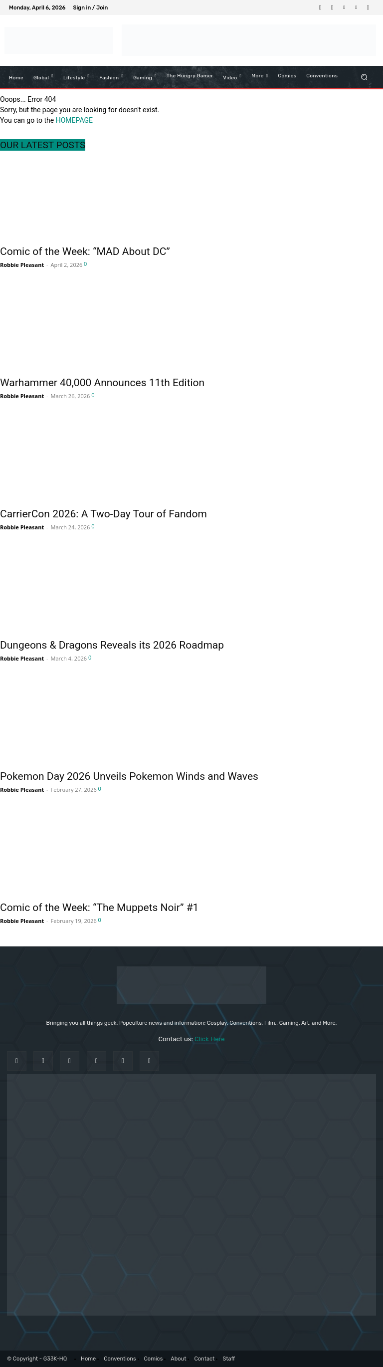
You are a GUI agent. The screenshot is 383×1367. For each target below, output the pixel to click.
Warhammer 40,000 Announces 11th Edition (102, 383)
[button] (364, 76)
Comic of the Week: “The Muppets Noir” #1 (99, 907)
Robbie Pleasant (22, 264)
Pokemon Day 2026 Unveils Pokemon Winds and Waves (129, 776)
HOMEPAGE (74, 120)
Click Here (209, 1039)
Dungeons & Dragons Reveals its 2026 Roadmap (112, 645)
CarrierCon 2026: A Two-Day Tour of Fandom (103, 514)
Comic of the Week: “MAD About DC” (85, 251)
